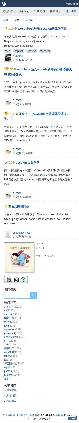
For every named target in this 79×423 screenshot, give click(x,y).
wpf (9, 367)
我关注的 (23, 11)
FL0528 (17, 100)
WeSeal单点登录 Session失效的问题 (42, 28)
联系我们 (22, 415)
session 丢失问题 (27, 162)
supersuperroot (21, 232)
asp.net (19, 51)
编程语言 (13, 348)
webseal (45, 51)
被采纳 (28, 20)
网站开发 (13, 318)
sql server (13, 329)
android (12, 374)
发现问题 (11, 395)
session (31, 51)
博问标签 (55, 11)
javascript (13, 333)
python (11, 371)
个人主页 (71, 11)
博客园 (59, 415)
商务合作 (34, 415)
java (10, 325)
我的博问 (39, 11)
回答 (16, 20)
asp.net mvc (14, 337)
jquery (11, 355)
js (8, 359)
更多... (7, 378)
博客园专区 (14, 363)
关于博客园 (9, 415)
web (7, 51)
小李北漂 (18, 55)
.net (10, 344)
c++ (10, 340)
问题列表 (8, 11)
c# (10, 310)
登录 (68, 3)
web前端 (12, 352)
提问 (5, 20)
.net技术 (13, 306)
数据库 (11, 321)
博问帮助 (11, 390)
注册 (75, 3)
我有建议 (11, 400)
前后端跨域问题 (18, 206)
